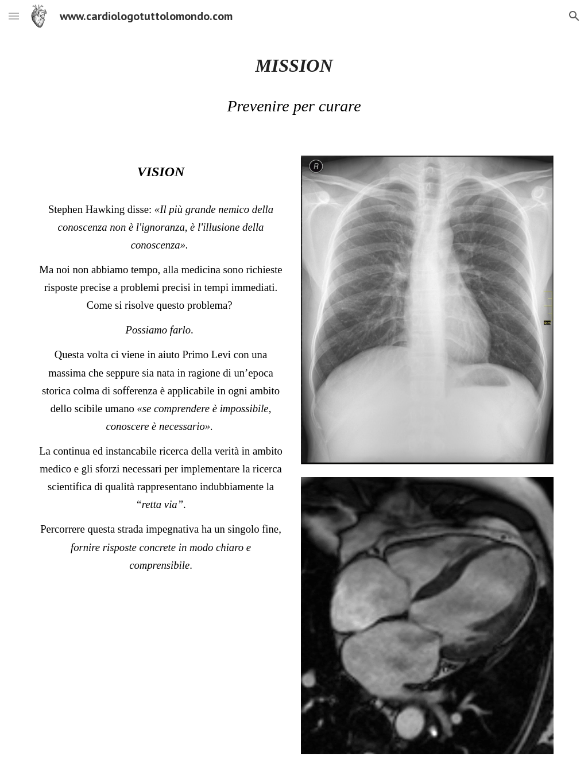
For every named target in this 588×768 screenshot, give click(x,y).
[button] (14, 16)
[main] (294, 65)
